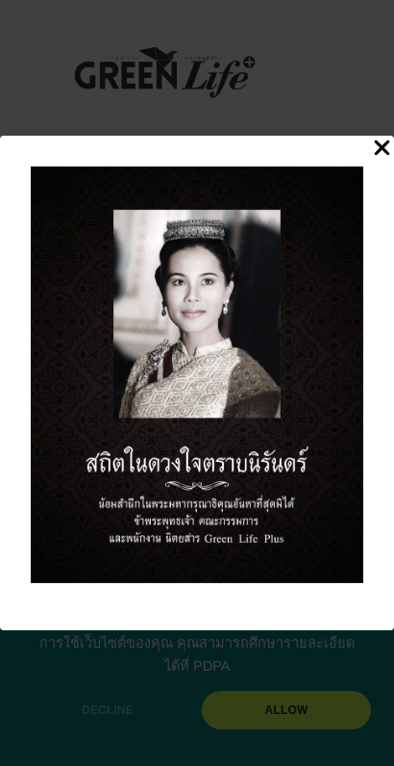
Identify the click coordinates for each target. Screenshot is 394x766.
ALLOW (286, 710)
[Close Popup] (382, 149)
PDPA (211, 666)
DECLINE (108, 710)
